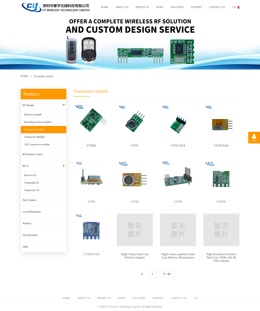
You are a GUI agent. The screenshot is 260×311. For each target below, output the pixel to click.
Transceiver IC (32, 190)
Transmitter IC (31, 182)
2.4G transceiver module (37, 144)
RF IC (26, 166)
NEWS (160, 7)
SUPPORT (196, 7)
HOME (104, 7)
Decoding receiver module (38, 122)
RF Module (28, 105)
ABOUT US (122, 7)
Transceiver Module (34, 137)
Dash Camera (29, 200)
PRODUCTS (142, 7)
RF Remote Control (33, 154)
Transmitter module (43, 76)
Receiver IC (30, 175)
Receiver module (33, 114)
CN (234, 7)
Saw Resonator (30, 235)
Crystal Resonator (32, 211)
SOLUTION (177, 7)
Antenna (27, 223)
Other (25, 246)
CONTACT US (217, 7)
